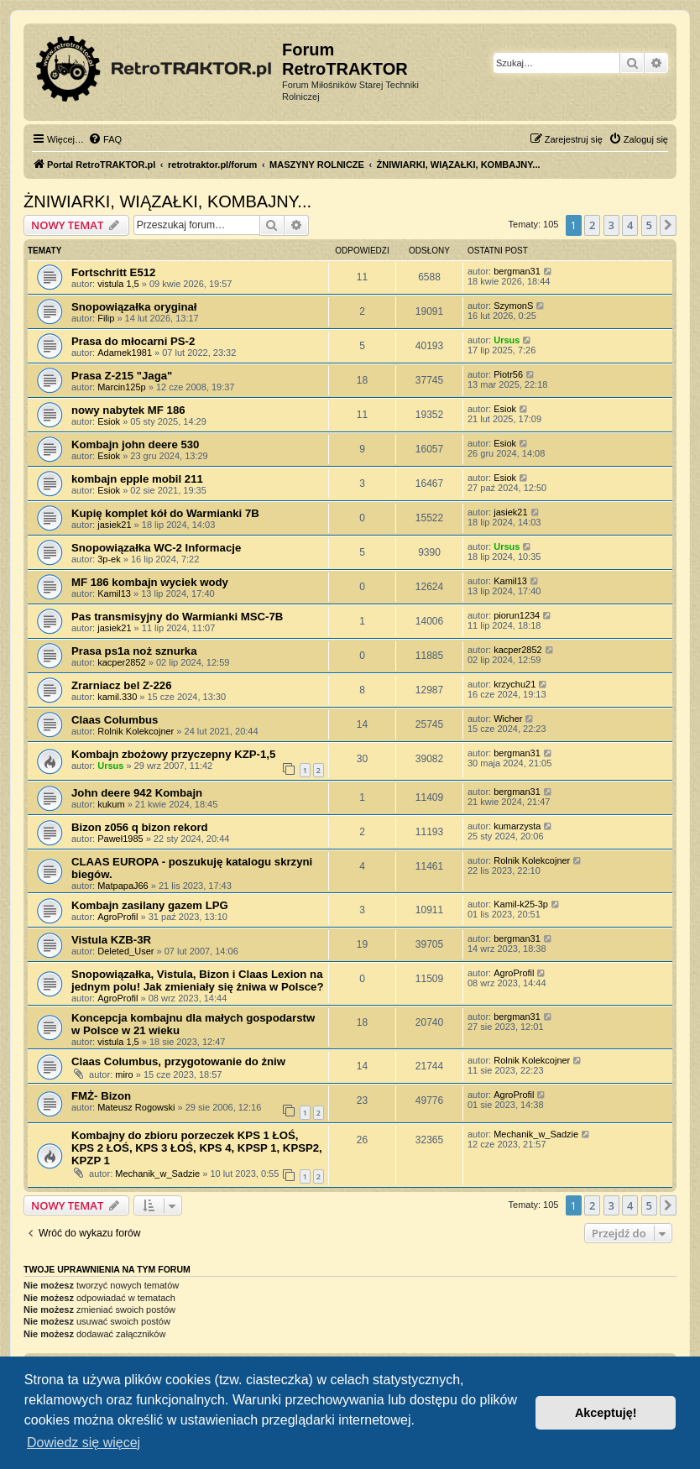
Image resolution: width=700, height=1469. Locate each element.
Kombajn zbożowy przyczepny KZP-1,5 (173, 754)
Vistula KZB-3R (111, 939)
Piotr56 (508, 374)
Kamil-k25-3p (521, 904)
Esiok (108, 421)
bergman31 (517, 271)
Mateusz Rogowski (136, 1107)
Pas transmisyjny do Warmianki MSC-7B (177, 616)
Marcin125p (121, 387)
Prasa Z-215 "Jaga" (121, 375)
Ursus (507, 340)
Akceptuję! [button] (606, 1412)
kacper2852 (121, 662)
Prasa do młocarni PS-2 (133, 341)
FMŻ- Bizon (101, 1096)
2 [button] (592, 225)
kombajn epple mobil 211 (137, 479)
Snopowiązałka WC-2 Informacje (156, 547)
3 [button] (611, 225)
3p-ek (109, 559)
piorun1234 (517, 615)
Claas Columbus (114, 720)
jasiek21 (114, 525)
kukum (110, 804)
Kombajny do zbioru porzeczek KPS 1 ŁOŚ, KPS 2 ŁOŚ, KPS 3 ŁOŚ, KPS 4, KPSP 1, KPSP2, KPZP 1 (196, 1148)
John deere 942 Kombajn (136, 793)
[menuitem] (105, 139)
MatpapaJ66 (123, 886)
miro (124, 1074)
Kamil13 (114, 593)
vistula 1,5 (118, 284)
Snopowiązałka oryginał (134, 307)
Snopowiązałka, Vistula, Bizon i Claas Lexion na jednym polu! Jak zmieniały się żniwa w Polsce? (197, 980)
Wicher (508, 719)
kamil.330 (117, 697)
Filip (105, 318)
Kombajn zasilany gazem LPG (149, 905)
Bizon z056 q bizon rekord (139, 827)
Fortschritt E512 (113, 272)
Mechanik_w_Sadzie (157, 1173)
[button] (668, 225)
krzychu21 (514, 684)
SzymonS (513, 306)
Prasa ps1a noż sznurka (134, 651)
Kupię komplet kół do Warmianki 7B (165, 513)
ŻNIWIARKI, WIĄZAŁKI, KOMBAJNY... (167, 201)
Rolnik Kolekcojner (135, 731)
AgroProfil (117, 917)
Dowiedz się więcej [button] (83, 1442)
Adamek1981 (124, 353)
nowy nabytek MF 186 (128, 410)
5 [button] (649, 225)
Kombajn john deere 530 (135, 444)
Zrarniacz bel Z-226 (121, 685)
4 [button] (630, 225)
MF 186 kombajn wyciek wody (149, 582)
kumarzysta (517, 826)
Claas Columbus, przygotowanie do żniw (178, 1061)
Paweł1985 (120, 839)
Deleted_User (125, 951)
